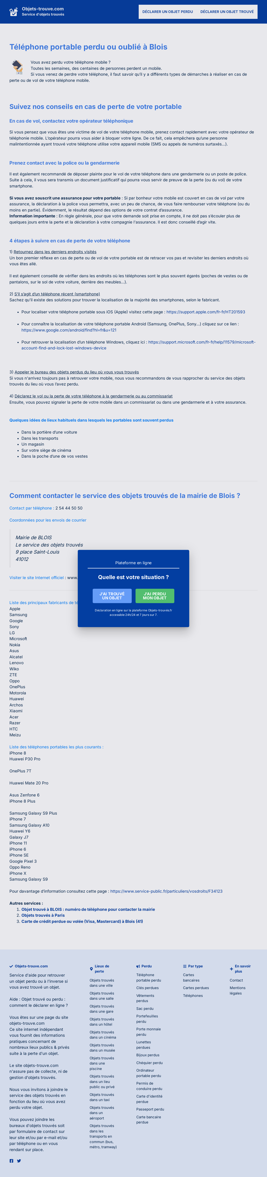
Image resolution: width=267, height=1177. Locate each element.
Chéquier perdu (149, 1063)
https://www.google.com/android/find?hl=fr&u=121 (68, 330)
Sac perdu (145, 1008)
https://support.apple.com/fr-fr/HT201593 (206, 312)
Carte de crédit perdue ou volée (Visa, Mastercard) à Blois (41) (82, 921)
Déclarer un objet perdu (167, 11)
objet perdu (26, 981)
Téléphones (193, 995)
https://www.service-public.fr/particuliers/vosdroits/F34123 (166, 891)
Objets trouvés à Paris (43, 915)
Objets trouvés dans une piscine (102, 1063)
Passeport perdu (150, 1109)
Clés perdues (147, 988)
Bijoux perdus (147, 1055)
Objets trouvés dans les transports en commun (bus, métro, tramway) (103, 1136)
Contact (236, 980)
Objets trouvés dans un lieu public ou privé (102, 1081)
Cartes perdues (196, 988)
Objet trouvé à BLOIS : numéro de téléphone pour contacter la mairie (88, 909)
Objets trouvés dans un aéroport (102, 1112)
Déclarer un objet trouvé (227, 11)
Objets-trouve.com (43, 9)
